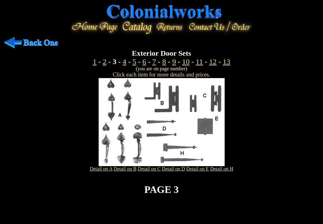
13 (226, 62)
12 (213, 62)
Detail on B (125, 168)
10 (186, 62)
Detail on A (101, 168)
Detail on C (149, 168)
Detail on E (197, 168)
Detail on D (173, 168)
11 (199, 62)
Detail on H (221, 168)
